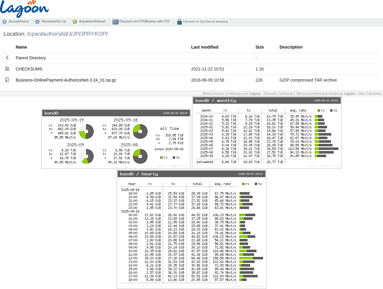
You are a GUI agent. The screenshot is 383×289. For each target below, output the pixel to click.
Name (21, 47)
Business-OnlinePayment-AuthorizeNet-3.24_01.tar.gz (66, 80)
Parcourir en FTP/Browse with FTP (144, 21)
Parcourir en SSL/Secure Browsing (205, 21)
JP (75, 34)
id (65, 34)
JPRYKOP (93, 34)
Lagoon (255, 93)
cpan (35, 34)
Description (291, 47)
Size (260, 47)
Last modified (204, 47)
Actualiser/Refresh (92, 21)
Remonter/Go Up (54, 21)
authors (51, 34)
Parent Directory (31, 57)
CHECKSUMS (29, 69)
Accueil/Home (19, 21)
